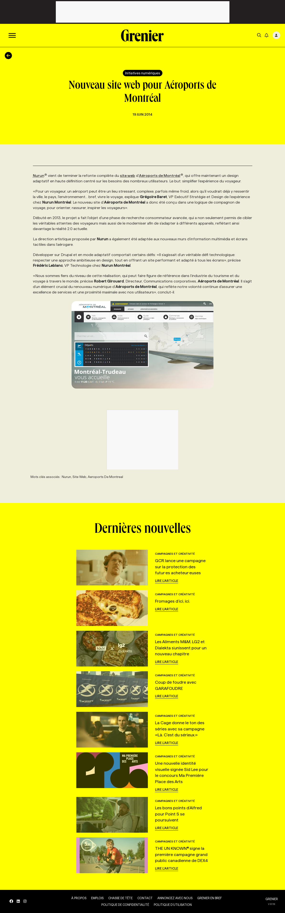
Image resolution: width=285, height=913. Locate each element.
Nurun (40, 176)
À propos (78, 898)
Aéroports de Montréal (161, 176)
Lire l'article (166, 581)
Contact (145, 898)
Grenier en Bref (209, 898)
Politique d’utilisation (173, 904)
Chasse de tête (120, 898)
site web (127, 176)
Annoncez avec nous (174, 898)
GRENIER (271, 899)
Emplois (97, 898)
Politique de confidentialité (125, 904)
